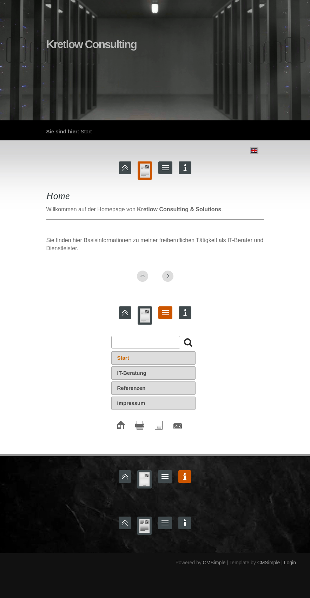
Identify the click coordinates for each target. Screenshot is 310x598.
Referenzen (131, 388)
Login (290, 562)
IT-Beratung (131, 373)
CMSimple (214, 562)
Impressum (131, 403)
